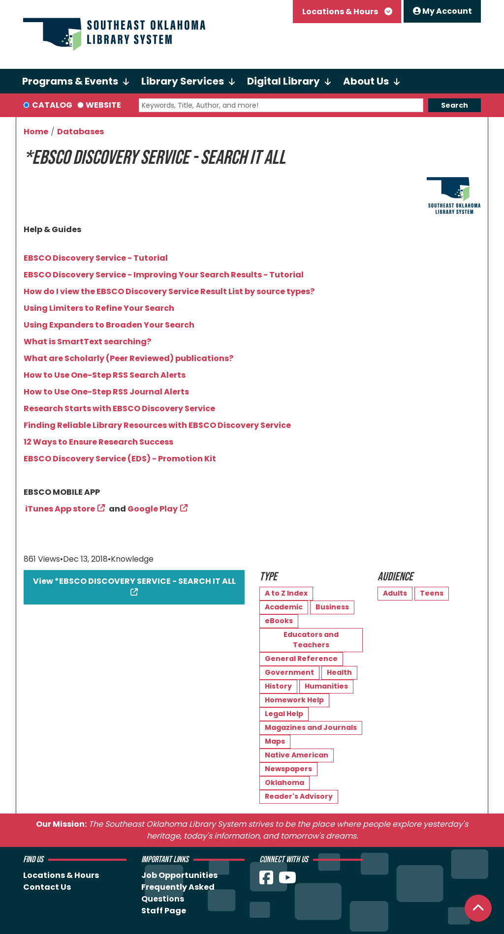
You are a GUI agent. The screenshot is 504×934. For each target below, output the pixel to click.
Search (454, 105)
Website (103, 105)
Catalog (52, 105)
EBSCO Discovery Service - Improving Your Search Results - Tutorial (164, 274)
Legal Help (284, 714)
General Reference (301, 658)
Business (332, 607)
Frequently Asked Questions (178, 892)
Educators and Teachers (311, 640)
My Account (442, 11)
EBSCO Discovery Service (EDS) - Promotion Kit (120, 458)
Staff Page (163, 910)
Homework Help (294, 700)
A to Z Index (286, 593)
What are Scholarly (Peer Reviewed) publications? (128, 358)
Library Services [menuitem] (182, 81)
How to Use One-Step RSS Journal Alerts (106, 391)
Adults (395, 593)
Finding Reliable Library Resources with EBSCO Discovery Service (157, 425)
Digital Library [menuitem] (283, 81)
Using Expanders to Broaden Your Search (109, 325)
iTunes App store (60, 508)
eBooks (279, 621)
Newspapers (288, 769)
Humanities (326, 686)
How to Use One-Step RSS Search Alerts (105, 375)
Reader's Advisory (299, 796)
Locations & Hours (340, 11)
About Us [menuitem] (366, 81)
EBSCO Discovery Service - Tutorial (96, 258)
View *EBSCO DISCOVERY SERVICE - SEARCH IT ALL (134, 581)
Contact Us (47, 887)
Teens (431, 593)
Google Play (152, 508)
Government (289, 672)
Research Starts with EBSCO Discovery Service (119, 408)
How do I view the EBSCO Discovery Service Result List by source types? (169, 291)
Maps (275, 741)
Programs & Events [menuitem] (70, 81)
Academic (284, 607)
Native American (296, 755)
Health (339, 672)
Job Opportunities (179, 875)
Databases (80, 131)
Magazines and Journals (311, 727)
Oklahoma (284, 782)
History (278, 686)
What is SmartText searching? (87, 341)
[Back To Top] (478, 908)
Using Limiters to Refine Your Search (99, 308)
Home (36, 131)
